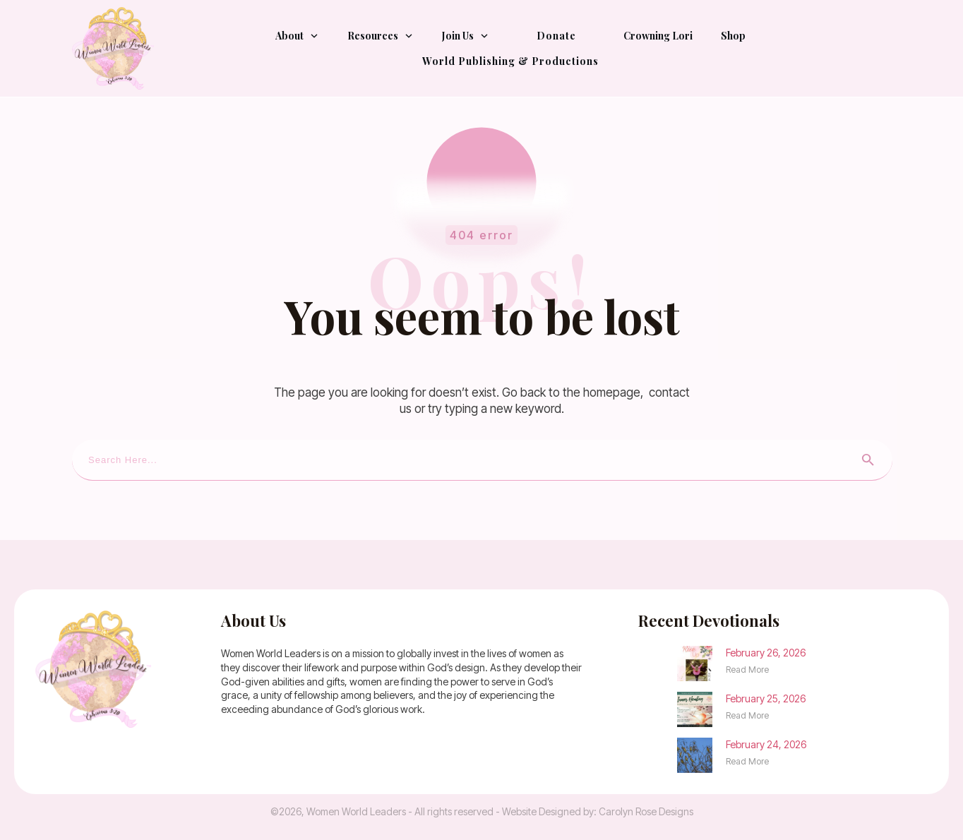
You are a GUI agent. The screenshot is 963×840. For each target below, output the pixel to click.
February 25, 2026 (766, 698)
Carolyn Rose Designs (646, 811)
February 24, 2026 (766, 744)
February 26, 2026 (766, 653)
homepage (611, 392)
